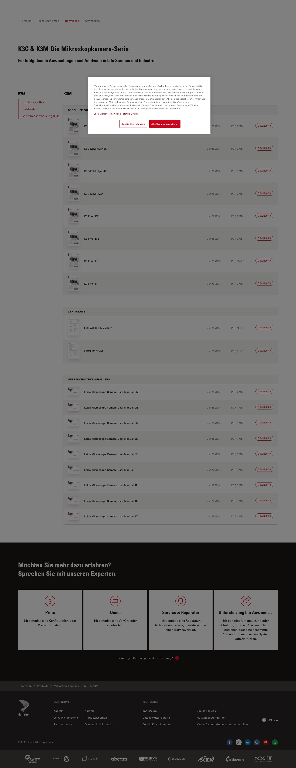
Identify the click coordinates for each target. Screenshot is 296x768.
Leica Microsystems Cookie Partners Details (116, 113)
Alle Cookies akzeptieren (164, 123)
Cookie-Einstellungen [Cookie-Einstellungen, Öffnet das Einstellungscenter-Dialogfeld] (133, 123)
